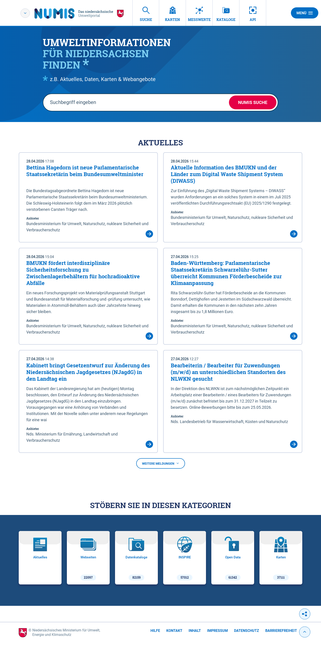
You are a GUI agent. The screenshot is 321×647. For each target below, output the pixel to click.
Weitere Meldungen (160, 463)
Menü (304, 13)
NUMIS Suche (252, 102)
